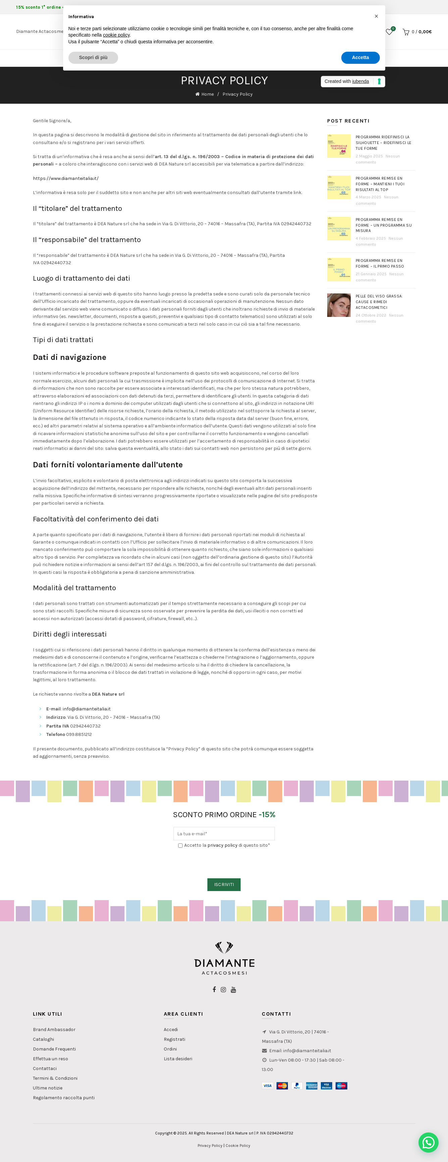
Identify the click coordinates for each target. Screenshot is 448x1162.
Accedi (171, 1029)
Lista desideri (178, 1059)
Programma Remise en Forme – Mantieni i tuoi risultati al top (380, 184)
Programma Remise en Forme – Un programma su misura (384, 225)
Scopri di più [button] (93, 57)
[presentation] (224, 864)
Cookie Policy (238, 1145)
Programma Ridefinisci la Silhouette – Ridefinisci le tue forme (383, 143)
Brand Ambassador (54, 1029)
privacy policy (222, 845)
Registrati (174, 1039)
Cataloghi (43, 1039)
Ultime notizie (47, 1088)
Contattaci (45, 1068)
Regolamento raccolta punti (64, 1098)
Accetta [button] (360, 57)
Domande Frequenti (54, 1049)
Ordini (170, 1049)
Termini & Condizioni (55, 1078)
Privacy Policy (210, 1145)
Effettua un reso (50, 1059)
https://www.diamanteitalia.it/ (66, 178)
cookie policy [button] (116, 35)
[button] (428, 1142)
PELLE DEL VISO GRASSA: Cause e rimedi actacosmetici (379, 302)
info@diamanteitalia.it (87, 709)
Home (207, 94)
